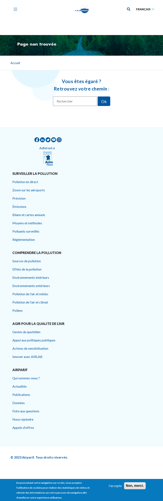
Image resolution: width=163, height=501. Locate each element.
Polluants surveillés (25, 231)
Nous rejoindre (22, 419)
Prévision (19, 198)
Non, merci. (135, 487)
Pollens (17, 310)
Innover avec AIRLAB (27, 357)
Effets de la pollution (26, 269)
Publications (21, 394)
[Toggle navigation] (14, 9)
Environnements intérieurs (30, 277)
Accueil (15, 63)
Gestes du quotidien (26, 332)
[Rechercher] (75, 101)
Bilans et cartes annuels (28, 215)
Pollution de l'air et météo (30, 294)
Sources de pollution (26, 261)
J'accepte (115, 487)
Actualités (19, 386)
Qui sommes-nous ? (26, 378)
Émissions (19, 206)
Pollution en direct (25, 182)
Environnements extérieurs (31, 286)
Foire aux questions (25, 411)
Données (18, 403)
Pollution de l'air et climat (30, 302)
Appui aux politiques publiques (33, 340)
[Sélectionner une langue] (146, 9)
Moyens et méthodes (27, 223)
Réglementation (23, 239)
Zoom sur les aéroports (28, 190)
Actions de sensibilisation (30, 348)
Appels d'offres (23, 427)
